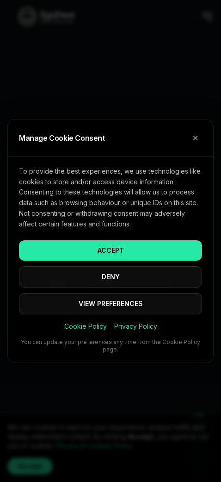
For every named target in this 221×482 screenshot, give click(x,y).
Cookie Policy (85, 326)
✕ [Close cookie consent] (195, 138)
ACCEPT (111, 250)
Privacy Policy (135, 326)
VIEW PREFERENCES (111, 303)
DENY (111, 277)
